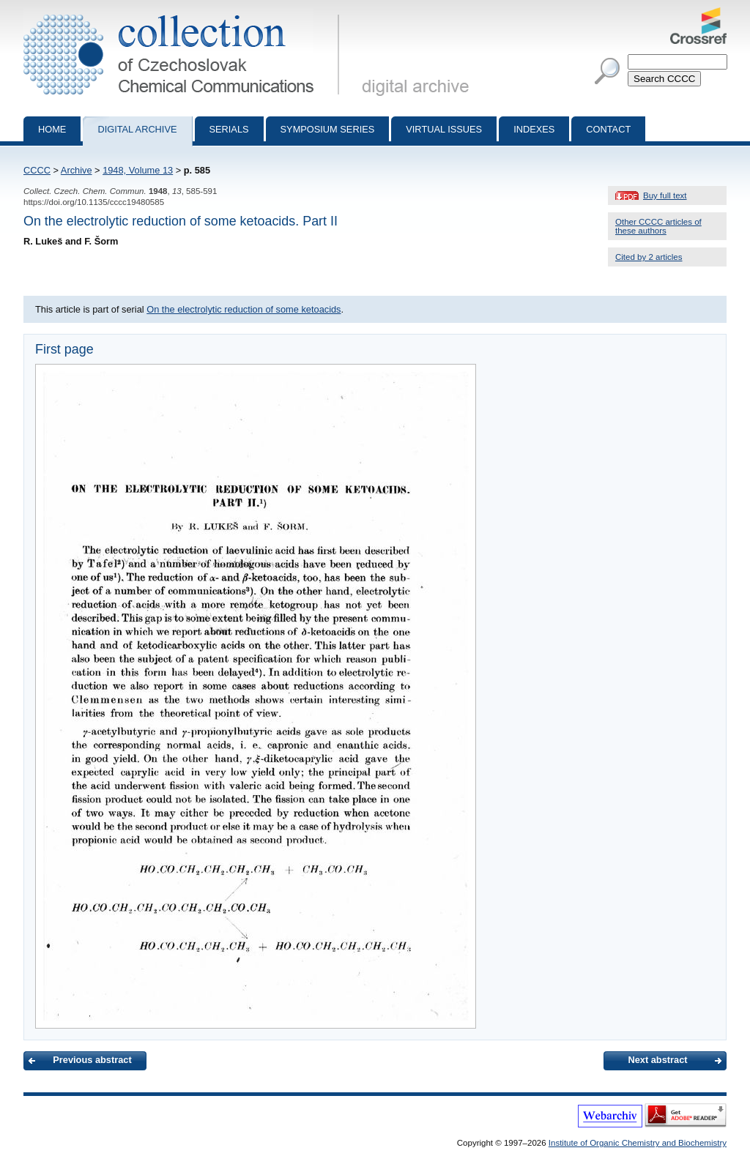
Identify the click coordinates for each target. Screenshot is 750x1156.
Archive (76, 170)
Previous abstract (92, 1059)
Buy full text (665, 195)
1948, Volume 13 (138, 170)
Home (52, 129)
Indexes (533, 129)
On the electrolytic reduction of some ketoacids (243, 309)
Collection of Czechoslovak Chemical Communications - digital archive (184, 13)
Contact (608, 129)
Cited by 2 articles (649, 257)
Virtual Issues (444, 129)
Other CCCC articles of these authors (658, 226)
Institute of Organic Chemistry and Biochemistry (638, 1142)
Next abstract (657, 1059)
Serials (229, 129)
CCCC (37, 170)
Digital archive (137, 129)
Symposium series (328, 129)
